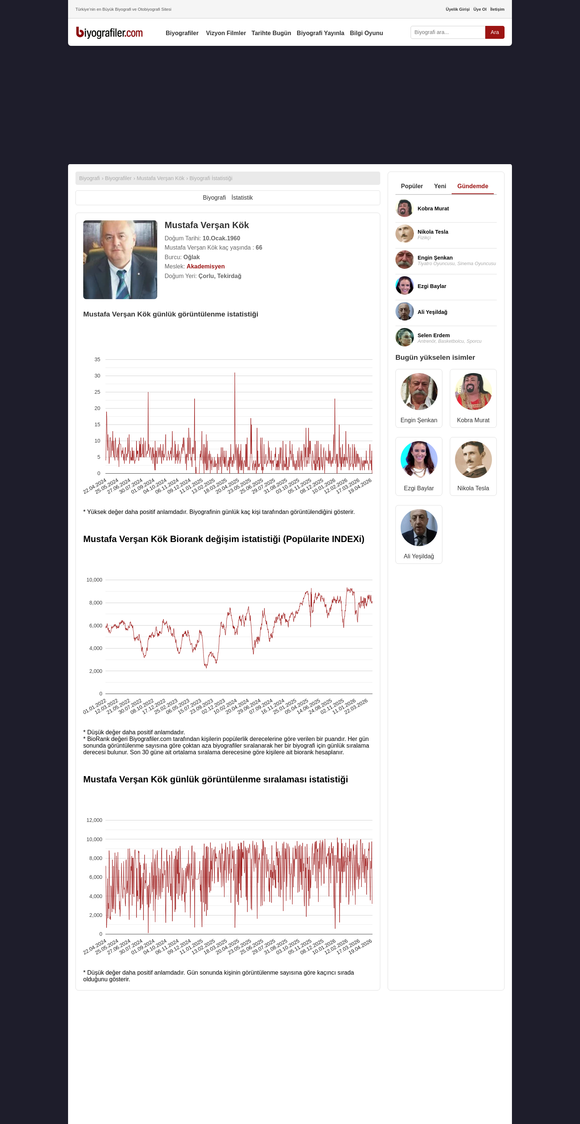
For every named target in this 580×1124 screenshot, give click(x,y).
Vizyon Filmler (226, 33)
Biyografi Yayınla (320, 33)
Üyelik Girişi (458, 9)
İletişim (497, 9)
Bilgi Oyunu (366, 33)
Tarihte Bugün (271, 33)
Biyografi (214, 197)
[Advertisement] (290, 105)
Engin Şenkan (419, 420)
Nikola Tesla (473, 488)
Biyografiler (182, 33)
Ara (495, 32)
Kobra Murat (473, 420)
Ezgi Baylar (419, 488)
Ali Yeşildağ (419, 556)
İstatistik (242, 197)
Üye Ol (479, 9)
